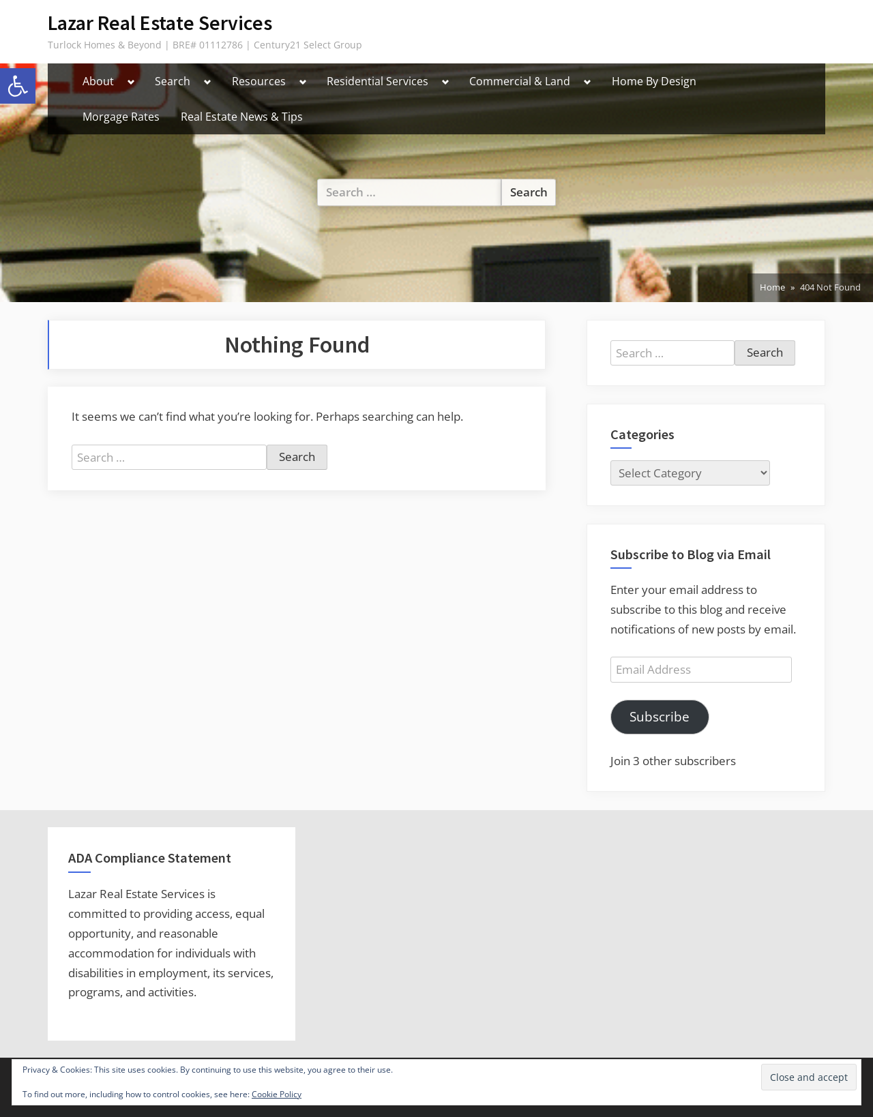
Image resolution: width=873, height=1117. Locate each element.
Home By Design (654, 81)
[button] (17, 86)
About (98, 81)
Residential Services (377, 81)
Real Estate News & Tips (242, 116)
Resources (259, 81)
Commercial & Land (519, 81)
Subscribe (660, 717)
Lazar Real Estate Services (160, 22)
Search (172, 81)
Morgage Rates (121, 116)
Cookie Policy (276, 1094)
